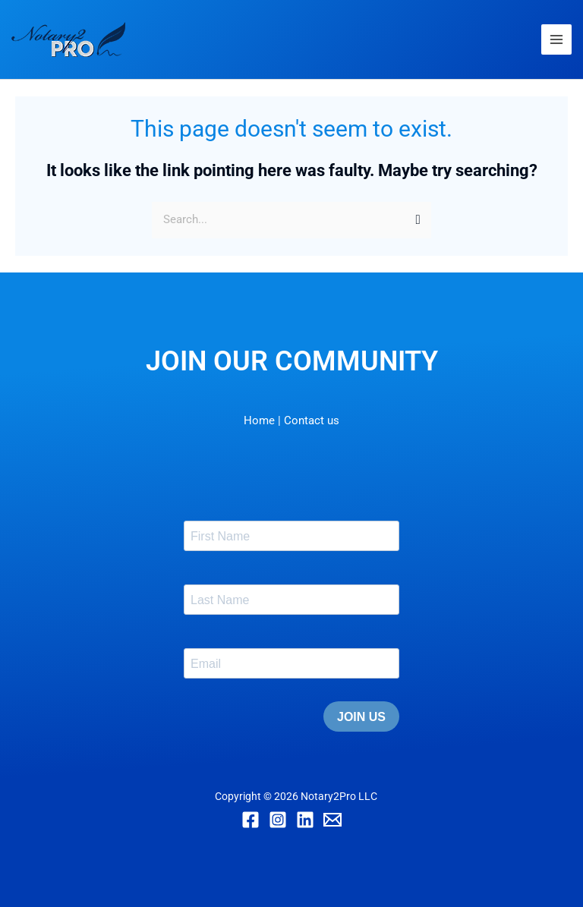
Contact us (311, 420)
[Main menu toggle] (556, 39)
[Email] (332, 820)
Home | (262, 420)
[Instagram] (278, 820)
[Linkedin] (305, 820)
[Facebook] (250, 820)
